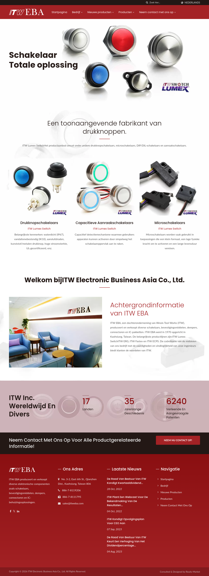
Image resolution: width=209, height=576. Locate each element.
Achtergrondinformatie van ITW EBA (147, 309)
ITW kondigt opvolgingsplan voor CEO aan (125, 521)
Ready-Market (193, 571)
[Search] (164, 2)
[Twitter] (14, 511)
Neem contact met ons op (157, 12)
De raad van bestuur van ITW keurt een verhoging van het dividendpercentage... (126, 541)
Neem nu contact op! (178, 440)
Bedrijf (77, 12)
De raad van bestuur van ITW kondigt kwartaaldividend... (126, 481)
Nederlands (192, 2)
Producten (126, 12)
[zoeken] (147, 2)
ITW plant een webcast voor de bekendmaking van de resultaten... (127, 501)
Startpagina (59, 12)
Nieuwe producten (100, 12)
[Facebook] (10, 511)
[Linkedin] (18, 511)
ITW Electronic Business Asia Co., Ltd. (46, 571)
